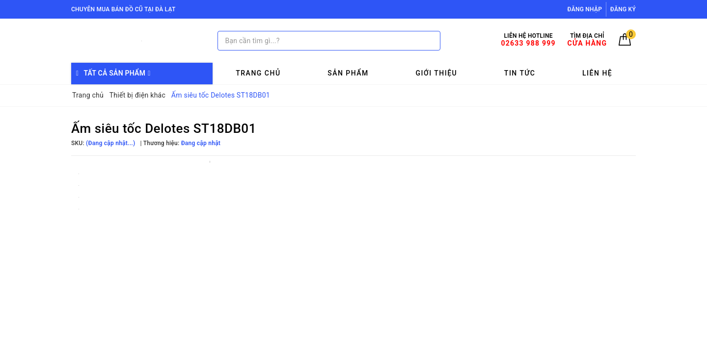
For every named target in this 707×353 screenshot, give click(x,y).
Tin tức (520, 73)
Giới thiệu (436, 73)
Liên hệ (597, 73)
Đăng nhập (585, 9)
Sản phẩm (348, 73)
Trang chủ (258, 73)
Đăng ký (623, 9)
